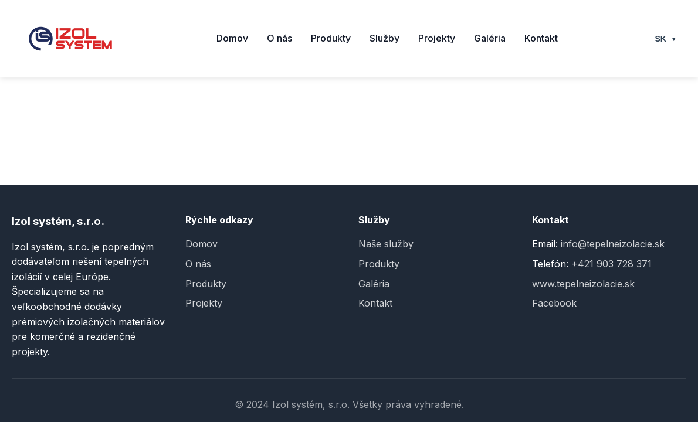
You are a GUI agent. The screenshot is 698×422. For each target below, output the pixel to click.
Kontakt (541, 38)
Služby (384, 38)
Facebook (554, 303)
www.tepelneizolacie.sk (583, 284)
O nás (279, 38)
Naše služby (386, 244)
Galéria (490, 38)
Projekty (436, 38)
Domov (232, 38)
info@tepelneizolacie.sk (613, 244)
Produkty (331, 38)
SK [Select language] (666, 38)
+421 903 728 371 (611, 264)
